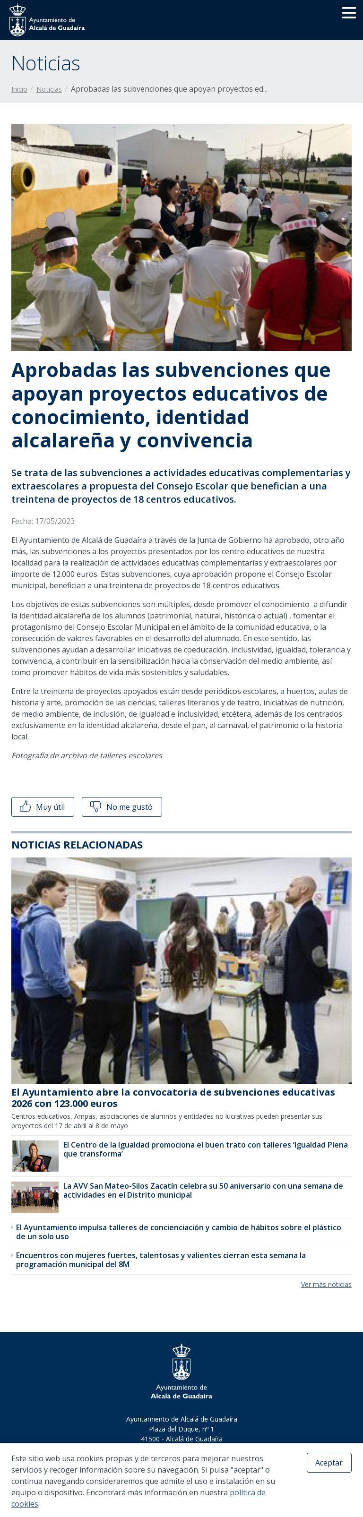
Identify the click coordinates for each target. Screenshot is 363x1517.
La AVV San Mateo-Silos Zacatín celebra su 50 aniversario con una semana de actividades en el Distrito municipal (203, 1190)
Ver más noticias (326, 1284)
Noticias (49, 89)
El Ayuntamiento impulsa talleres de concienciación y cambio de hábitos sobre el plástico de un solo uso (178, 1232)
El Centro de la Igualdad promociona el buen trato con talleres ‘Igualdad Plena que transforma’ (205, 1149)
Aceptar (329, 1462)
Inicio (19, 89)
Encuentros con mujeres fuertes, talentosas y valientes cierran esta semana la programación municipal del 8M (161, 1259)
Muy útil (41, 807)
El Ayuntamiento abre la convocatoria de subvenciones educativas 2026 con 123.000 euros (173, 1098)
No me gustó (120, 807)
